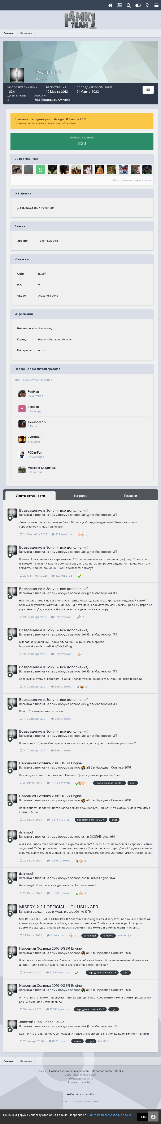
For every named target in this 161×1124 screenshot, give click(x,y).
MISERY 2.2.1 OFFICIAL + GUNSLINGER (58, 906)
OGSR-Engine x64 (102, 836)
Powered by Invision (80, 1082)
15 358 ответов (58, 860)
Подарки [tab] (130, 495)
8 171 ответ (57, 1041)
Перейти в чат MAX (80, 1094)
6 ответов (55, 935)
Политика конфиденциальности (69, 1071)
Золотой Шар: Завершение (41, 1022)
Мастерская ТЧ (106, 1026)
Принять (147, 1116)
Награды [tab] (80, 495)
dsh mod (26, 832)
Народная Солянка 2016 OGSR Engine (50, 763)
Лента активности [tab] (30, 495)
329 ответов (62, 534)
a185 (86, 767)
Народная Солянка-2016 (113, 767)
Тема (41, 1071)
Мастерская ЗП (106, 514)
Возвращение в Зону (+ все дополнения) (53, 510)
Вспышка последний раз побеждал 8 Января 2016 (51, 119)
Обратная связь (102, 1071)
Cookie (119, 1071)
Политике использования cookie (109, 1114)
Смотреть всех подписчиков (132, 180)
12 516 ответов (58, 782)
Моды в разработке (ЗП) (73, 911)
